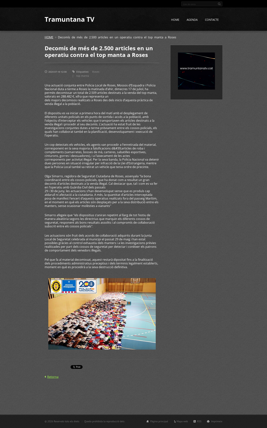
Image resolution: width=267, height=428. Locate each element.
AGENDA (192, 20)
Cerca (219, 4)
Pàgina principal (159, 421)
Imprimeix (216, 421)
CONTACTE (212, 20)
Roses (95, 72)
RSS (199, 421)
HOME (175, 20)
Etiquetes (82, 72)
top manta (82, 76)
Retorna (53, 377)
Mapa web (182, 421)
